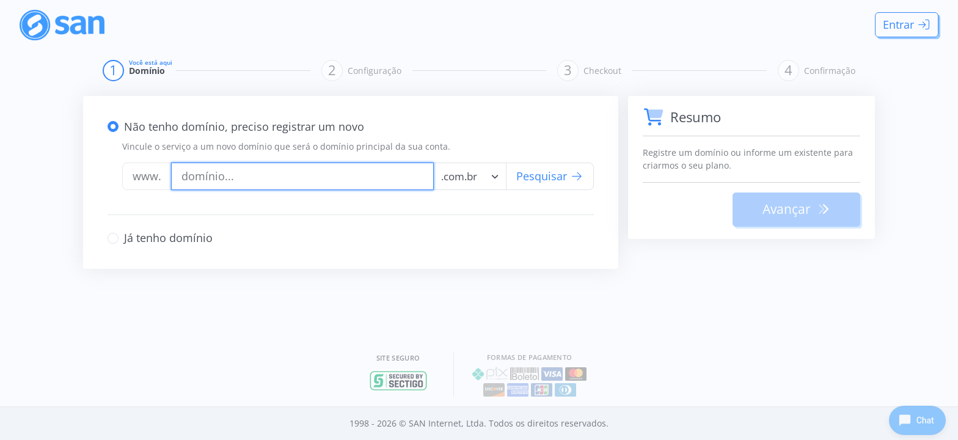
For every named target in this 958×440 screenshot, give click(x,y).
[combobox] (469, 176)
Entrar (907, 24)
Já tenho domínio (168, 237)
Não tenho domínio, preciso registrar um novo (244, 126)
